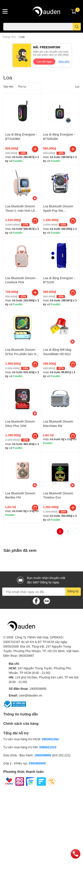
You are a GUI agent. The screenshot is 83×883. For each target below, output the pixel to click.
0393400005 (37, 763)
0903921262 (50, 739)
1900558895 (38, 688)
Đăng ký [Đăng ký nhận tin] (73, 591)
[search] (77, 26)
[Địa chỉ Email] (41, 592)
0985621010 (47, 747)
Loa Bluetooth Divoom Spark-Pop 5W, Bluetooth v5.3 (58, 210)
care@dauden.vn (30, 695)
